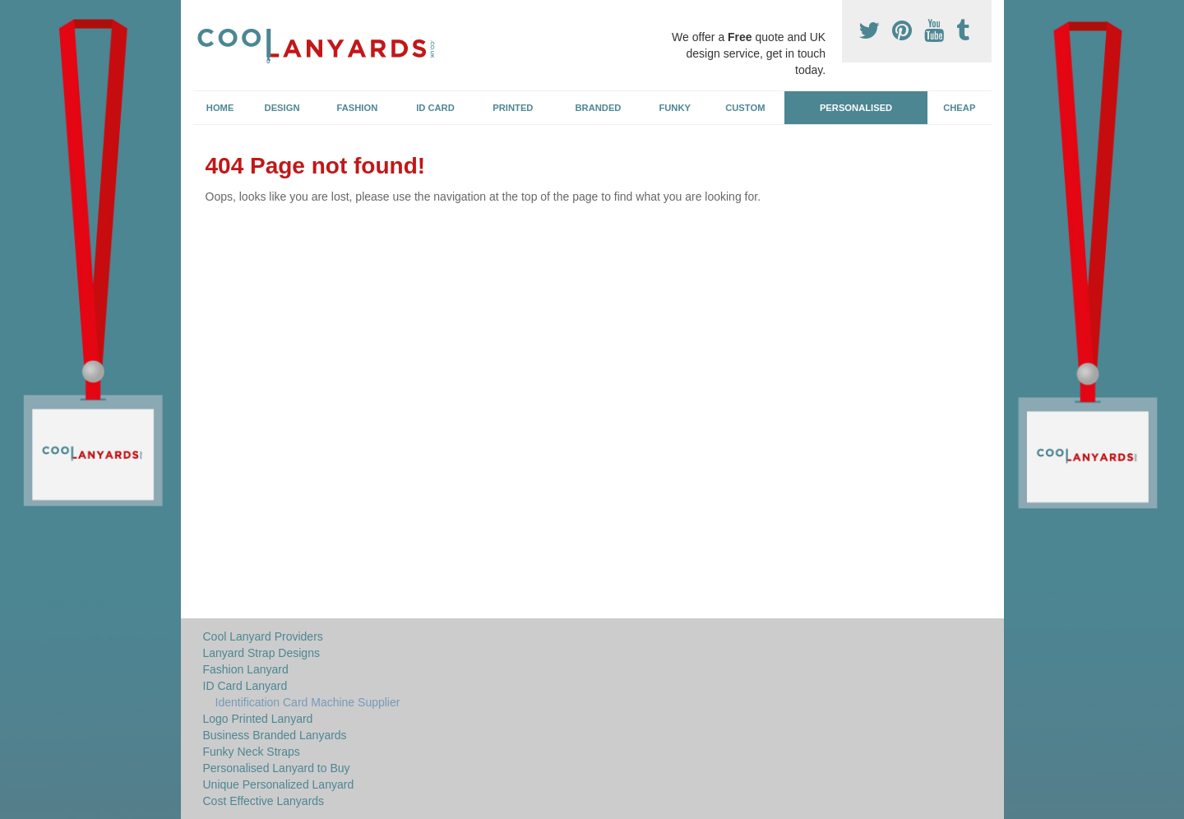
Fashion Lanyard (246, 669)
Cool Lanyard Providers (263, 636)
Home (220, 108)
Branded (599, 108)
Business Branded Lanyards (275, 735)
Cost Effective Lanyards (264, 800)
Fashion (357, 108)
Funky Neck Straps (251, 751)
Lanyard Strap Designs (261, 652)
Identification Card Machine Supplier (307, 702)
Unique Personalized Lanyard (278, 784)
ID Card (435, 108)
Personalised (856, 108)
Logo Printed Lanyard (258, 718)
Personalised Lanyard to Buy (276, 768)
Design (282, 108)
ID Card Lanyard (245, 685)
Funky (675, 108)
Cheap (959, 108)
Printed (513, 108)
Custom (745, 108)
